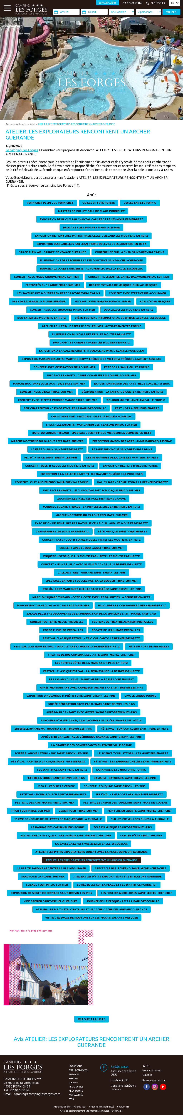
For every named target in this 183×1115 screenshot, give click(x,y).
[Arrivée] (66, 12)
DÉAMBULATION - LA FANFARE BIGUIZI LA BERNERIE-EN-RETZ (122, 391)
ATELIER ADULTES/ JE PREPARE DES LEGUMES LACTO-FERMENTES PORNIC (91, 326)
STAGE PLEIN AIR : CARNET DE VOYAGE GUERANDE (52, 252)
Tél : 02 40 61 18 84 (16, 1090)
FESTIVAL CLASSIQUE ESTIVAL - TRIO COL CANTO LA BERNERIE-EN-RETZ (91, 638)
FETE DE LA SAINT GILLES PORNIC (126, 367)
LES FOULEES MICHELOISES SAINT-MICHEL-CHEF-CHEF (136, 892)
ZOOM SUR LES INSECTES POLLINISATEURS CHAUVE (91, 498)
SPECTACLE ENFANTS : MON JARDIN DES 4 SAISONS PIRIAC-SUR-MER (91, 424)
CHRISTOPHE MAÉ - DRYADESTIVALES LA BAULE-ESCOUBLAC (91, 416)
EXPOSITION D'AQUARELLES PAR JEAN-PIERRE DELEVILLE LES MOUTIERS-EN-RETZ (91, 243)
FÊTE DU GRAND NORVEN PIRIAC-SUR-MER (103, 301)
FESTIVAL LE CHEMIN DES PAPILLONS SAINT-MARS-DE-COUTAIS (125, 802)
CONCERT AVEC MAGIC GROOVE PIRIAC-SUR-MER (46, 276)
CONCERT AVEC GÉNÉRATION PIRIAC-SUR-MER (64, 367)
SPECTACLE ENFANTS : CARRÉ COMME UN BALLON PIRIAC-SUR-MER (91, 375)
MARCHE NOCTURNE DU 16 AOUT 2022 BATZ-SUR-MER (47, 441)
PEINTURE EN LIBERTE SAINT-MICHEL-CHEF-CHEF (139, 810)
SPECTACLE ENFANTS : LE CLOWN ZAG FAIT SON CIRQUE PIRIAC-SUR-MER (91, 490)
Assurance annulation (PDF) (123, 1072)
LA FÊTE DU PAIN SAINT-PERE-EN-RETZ (57, 449)
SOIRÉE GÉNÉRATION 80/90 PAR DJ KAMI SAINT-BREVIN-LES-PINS (91, 703)
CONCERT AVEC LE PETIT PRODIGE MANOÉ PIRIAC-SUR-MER (57, 399)
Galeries (147, 1074)
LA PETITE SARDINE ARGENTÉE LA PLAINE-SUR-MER (51, 868)
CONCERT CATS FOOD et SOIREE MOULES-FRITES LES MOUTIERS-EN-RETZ (91, 539)
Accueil (10, 124)
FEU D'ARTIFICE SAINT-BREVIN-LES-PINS (50, 457)
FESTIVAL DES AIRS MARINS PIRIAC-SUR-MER (44, 802)
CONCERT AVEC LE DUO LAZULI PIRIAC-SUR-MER (91, 547)
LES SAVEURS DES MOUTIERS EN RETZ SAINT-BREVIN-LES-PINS (58, 293)
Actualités (22, 124)
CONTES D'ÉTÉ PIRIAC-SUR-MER (141, 835)
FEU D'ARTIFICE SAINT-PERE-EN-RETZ (62, 769)
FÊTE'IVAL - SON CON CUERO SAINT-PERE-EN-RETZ (135, 728)
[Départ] (94, 12)
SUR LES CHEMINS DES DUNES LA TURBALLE (140, 818)
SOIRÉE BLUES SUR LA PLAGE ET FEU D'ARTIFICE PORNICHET (117, 884)
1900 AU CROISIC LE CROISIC (56, 786)
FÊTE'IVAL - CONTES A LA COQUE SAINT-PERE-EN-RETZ (48, 761)
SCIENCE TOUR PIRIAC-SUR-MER (47, 884)
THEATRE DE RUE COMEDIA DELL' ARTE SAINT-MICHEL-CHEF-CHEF (91, 654)
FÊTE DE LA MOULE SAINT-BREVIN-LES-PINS (55, 777)
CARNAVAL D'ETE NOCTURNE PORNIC (121, 769)
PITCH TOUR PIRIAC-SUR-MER (30, 810)
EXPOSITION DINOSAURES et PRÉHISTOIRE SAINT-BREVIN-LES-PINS (71, 695)
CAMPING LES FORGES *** (22, 1079)
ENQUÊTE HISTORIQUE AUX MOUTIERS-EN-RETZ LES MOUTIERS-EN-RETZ (91, 556)
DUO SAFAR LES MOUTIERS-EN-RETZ (41, 317)
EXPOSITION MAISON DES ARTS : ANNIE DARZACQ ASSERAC (132, 441)
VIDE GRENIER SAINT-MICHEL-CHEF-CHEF (50, 901)
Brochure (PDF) (119, 1080)
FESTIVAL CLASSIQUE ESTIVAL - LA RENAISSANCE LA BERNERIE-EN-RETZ (91, 671)
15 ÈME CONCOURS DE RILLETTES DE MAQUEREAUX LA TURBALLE (58, 818)
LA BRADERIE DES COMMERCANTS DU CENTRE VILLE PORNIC (91, 745)
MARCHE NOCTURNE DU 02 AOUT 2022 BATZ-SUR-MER (53, 605)
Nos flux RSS (123, 1106)
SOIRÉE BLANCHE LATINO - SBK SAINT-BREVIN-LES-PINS (51, 753)
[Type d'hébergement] (148, 12)
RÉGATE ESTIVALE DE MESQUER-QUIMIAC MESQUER (123, 284)
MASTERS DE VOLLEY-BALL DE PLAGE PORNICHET (91, 211)
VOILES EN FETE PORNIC (98, 202)
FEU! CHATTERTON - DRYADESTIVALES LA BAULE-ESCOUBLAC (65, 408)
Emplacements (78, 1070)
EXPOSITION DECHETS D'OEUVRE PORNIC (130, 465)
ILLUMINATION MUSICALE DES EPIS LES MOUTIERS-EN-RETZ (91, 334)
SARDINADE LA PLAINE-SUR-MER (43, 876)
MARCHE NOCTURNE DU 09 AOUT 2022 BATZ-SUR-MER (91, 515)
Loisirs (73, 1082)
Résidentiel (76, 1086)
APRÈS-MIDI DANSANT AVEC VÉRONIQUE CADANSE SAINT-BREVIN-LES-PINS (91, 736)
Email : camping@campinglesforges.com (32, 1094)
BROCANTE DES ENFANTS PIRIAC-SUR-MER (91, 227)
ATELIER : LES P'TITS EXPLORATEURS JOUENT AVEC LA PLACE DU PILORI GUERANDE (91, 851)
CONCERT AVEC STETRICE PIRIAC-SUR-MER (137, 293)
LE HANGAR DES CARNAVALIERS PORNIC (58, 827)
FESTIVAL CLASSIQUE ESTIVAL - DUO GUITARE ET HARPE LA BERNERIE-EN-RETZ (67, 646)
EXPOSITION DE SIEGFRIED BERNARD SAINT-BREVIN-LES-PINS (51, 892)
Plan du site (79, 1106)
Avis (71, 1098)
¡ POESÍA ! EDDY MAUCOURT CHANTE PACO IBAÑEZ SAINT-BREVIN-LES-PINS (91, 588)
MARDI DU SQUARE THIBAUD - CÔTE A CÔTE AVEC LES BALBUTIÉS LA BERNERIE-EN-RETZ (91, 597)
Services (74, 1074)
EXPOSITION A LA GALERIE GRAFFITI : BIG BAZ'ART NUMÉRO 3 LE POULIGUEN (91, 473)
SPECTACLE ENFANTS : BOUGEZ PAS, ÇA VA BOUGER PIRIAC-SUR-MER (91, 580)
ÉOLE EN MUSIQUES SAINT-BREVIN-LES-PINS (122, 827)
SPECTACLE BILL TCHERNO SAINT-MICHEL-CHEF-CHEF (130, 868)
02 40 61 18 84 (132, 3)
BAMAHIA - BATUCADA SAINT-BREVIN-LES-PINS (125, 777)
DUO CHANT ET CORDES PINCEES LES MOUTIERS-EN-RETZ (91, 342)
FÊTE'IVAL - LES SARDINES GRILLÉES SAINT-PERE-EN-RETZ (133, 761)
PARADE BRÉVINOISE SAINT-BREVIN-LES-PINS (122, 449)
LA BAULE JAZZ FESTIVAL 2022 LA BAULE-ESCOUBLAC (91, 843)
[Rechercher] (159, 3)
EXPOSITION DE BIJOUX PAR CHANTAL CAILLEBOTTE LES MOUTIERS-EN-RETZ (91, 219)
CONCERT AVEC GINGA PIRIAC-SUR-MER (46, 391)
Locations (75, 1066)
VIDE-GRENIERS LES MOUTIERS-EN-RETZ (62, 531)
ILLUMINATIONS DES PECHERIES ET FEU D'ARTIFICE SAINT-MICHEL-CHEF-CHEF (91, 260)
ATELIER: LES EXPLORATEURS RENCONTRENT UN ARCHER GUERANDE (76, 124)
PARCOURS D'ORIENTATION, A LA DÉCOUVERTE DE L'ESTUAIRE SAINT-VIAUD (91, 720)
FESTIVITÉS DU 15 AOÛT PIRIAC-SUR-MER (52, 284)
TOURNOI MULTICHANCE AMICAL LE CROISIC (135, 399)
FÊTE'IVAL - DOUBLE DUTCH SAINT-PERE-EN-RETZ (53, 794)
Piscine (73, 1078)
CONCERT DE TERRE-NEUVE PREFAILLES (56, 621)
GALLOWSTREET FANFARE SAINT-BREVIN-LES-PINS (91, 572)
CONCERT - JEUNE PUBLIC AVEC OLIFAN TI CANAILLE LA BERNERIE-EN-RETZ (91, 564)
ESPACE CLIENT (107, 2)
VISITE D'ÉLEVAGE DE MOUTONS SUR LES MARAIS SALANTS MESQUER (91, 917)
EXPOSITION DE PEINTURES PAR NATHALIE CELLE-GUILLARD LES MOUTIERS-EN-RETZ (91, 235)
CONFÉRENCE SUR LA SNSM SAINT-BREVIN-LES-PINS (129, 252)
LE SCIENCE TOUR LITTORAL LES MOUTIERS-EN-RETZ (132, 753)
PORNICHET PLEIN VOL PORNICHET (50, 202)
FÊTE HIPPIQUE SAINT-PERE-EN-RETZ (122, 531)
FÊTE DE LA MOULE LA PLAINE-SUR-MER (39, 301)
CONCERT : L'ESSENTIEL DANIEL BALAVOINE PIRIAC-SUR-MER (128, 276)
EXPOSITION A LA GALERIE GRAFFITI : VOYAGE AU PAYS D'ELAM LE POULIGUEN (91, 350)
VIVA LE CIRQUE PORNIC (140, 695)
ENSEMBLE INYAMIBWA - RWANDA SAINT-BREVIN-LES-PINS (53, 728)
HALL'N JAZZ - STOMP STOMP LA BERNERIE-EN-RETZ (132, 482)
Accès (146, 1066)
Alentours (76, 1090)
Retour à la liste (91, 1019)
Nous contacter (151, 1070)
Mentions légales (62, 1106)
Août (32, 124)
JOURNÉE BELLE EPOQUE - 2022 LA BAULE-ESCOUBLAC (122, 901)
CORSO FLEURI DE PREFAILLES (63, 630)
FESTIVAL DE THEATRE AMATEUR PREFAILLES (122, 621)
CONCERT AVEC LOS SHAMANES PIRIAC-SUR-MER (62, 309)
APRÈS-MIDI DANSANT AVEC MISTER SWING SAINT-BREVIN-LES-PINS (91, 712)
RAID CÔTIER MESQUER (155, 301)
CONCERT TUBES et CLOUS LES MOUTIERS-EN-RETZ (59, 465)
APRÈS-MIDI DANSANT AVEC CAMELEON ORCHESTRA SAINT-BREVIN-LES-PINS (91, 687)
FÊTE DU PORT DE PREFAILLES (149, 646)
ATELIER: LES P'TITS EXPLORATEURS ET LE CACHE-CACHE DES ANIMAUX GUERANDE (91, 909)
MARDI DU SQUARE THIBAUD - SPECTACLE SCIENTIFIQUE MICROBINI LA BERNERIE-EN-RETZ (91, 432)
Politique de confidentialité (101, 1106)
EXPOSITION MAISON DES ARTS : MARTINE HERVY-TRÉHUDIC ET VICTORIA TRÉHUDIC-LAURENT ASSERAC (91, 358)
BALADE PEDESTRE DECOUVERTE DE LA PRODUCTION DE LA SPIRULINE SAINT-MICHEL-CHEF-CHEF (91, 613)
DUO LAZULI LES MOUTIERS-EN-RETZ (128, 309)
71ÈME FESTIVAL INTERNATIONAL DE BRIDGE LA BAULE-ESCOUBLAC (120, 317)
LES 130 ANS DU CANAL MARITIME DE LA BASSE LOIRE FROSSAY (91, 679)
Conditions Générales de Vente (123, 1087)
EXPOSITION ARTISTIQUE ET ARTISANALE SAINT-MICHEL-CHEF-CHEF (65, 835)
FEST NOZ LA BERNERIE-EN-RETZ (137, 408)
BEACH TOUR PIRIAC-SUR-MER (78, 810)
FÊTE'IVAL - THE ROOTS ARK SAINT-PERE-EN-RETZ (129, 794)
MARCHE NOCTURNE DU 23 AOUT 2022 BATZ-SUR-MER (49, 383)
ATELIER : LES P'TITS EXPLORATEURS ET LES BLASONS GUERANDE (117, 876)
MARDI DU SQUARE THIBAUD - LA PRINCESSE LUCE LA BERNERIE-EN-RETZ (91, 506)
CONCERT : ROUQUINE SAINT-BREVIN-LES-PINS (114, 786)
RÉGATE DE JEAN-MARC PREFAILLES (116, 630)
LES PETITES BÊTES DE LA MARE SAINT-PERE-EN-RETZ (91, 662)
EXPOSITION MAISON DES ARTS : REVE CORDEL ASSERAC (132, 383)
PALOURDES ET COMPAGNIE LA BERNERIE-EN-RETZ (132, 605)
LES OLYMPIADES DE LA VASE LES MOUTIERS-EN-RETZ (122, 457)
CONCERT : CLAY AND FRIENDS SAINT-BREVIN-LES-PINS (51, 482)
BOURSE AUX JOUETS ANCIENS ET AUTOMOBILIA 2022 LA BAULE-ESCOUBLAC (91, 268)
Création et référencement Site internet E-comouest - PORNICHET (91, 1110)
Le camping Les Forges (22, 150)
